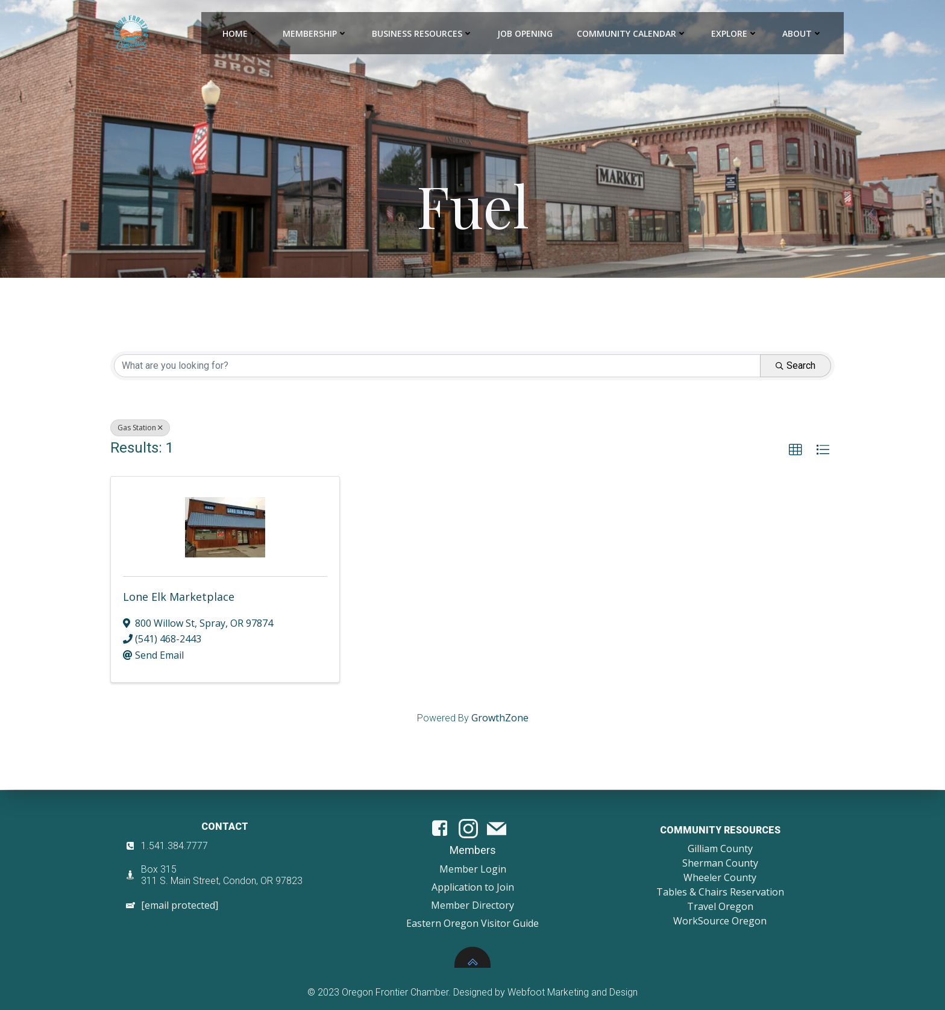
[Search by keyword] (437, 365)
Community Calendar (632, 33)
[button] (795, 450)
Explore (734, 33)
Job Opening (525, 33)
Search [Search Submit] (795, 365)
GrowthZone (500, 717)
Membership (315, 33)
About (802, 33)
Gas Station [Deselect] (140, 427)
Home (240, 33)
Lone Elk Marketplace (178, 596)
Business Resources (422, 33)
